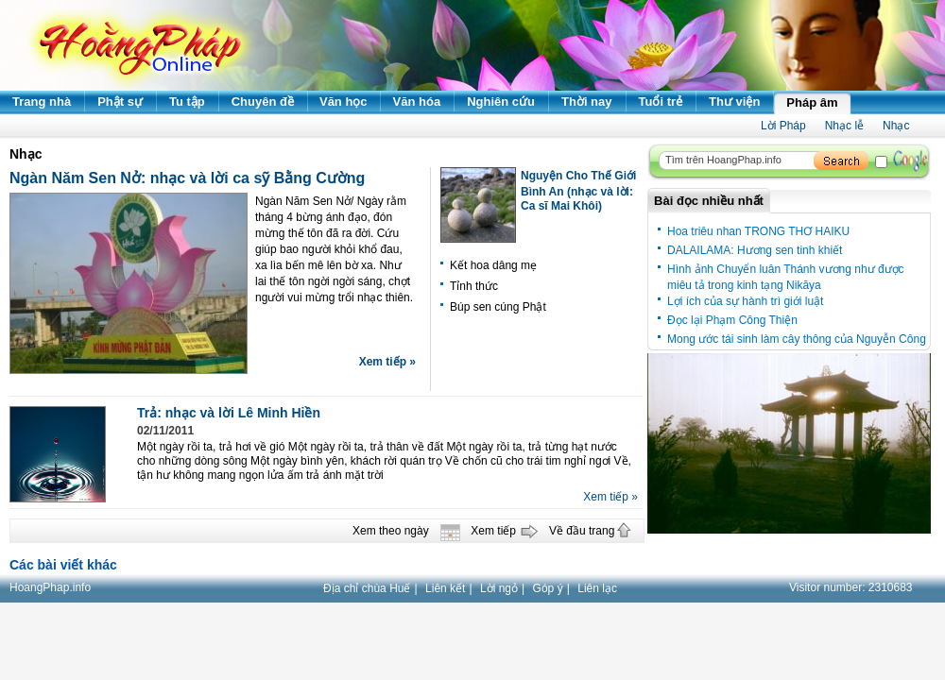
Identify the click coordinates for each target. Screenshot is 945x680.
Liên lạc (597, 588)
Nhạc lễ (844, 125)
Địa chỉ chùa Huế (366, 588)
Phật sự (120, 101)
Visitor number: (851, 587)
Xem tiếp (493, 530)
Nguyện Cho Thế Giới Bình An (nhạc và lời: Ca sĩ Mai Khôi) (578, 190)
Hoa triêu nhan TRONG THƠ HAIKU (758, 231)
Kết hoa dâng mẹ (493, 265)
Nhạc (896, 125)
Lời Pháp (783, 125)
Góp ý (548, 588)
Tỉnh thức (474, 286)
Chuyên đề (263, 101)
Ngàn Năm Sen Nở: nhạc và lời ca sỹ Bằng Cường (187, 178)
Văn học (343, 101)
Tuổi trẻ (661, 101)
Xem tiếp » (387, 361)
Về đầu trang (581, 530)
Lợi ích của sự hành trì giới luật (745, 301)
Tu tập (187, 101)
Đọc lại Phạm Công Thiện (732, 320)
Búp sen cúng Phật (498, 307)
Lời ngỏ (499, 588)
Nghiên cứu (501, 101)
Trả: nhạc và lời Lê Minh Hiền (228, 412)
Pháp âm (811, 102)
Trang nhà (41, 101)
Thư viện (734, 101)
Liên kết (445, 588)
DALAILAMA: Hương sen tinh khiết (754, 250)
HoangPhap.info (50, 587)
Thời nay (586, 101)
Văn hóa (417, 101)
